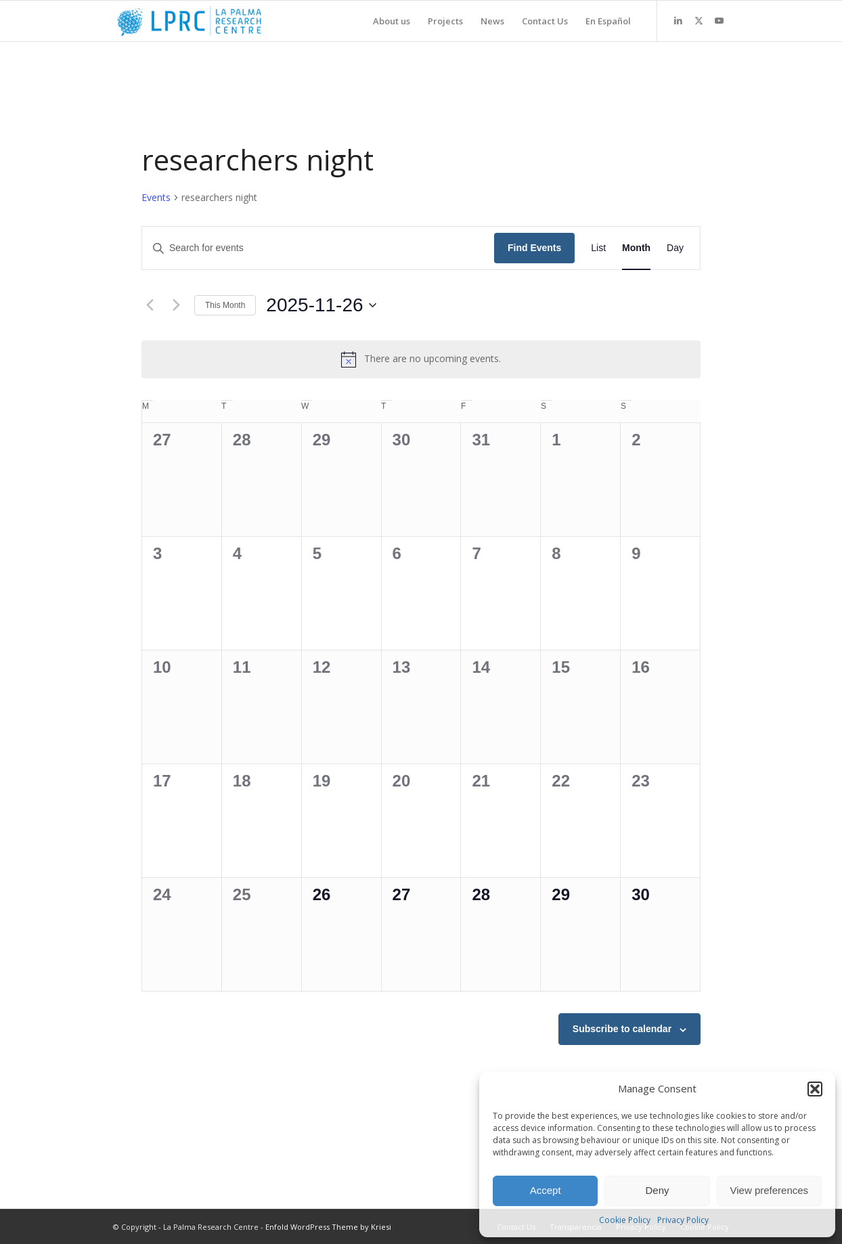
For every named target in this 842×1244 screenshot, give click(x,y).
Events (156, 197)
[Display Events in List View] (598, 248)
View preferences (769, 1190)
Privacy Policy (683, 1220)
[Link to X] (698, 20)
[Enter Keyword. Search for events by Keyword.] (318, 248)
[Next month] (176, 305)
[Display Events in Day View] (675, 248)
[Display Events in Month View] (636, 248)
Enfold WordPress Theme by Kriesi (328, 1227)
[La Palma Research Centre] (189, 21)
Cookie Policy (624, 1220)
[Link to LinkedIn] (678, 20)
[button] (815, 1089)
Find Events (534, 247)
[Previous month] (149, 305)
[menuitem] (391, 21)
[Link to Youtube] (719, 20)
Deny (657, 1190)
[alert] (421, 359)
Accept (545, 1190)
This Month (225, 305)
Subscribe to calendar (622, 1028)
